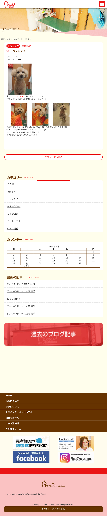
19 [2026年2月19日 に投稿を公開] (53, 260)
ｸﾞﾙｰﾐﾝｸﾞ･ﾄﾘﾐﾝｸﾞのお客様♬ (21, 284)
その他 (10, 184)
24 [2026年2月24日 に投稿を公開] (27, 263)
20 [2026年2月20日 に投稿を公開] (66, 260)
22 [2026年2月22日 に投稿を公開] (93, 260)
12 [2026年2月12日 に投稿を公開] (53, 257)
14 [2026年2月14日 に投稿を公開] (80, 257)
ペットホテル (13, 221)
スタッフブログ (13, 39)
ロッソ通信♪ (13, 298)
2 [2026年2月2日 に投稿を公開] (13, 254)
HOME (2, 39)
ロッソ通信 (12, 228)
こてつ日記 (12, 213)
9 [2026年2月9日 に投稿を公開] (13, 257)
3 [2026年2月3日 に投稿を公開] (27, 254)
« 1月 (27, 266)
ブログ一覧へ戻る (53, 157)
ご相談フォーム (13, 429)
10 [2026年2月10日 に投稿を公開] (27, 257)
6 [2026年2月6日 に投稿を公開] (66, 254)
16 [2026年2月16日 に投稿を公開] (14, 260)
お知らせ (11, 191)
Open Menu (102, 4)
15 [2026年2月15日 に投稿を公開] (93, 257)
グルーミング (13, 206)
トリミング (12, 199)
